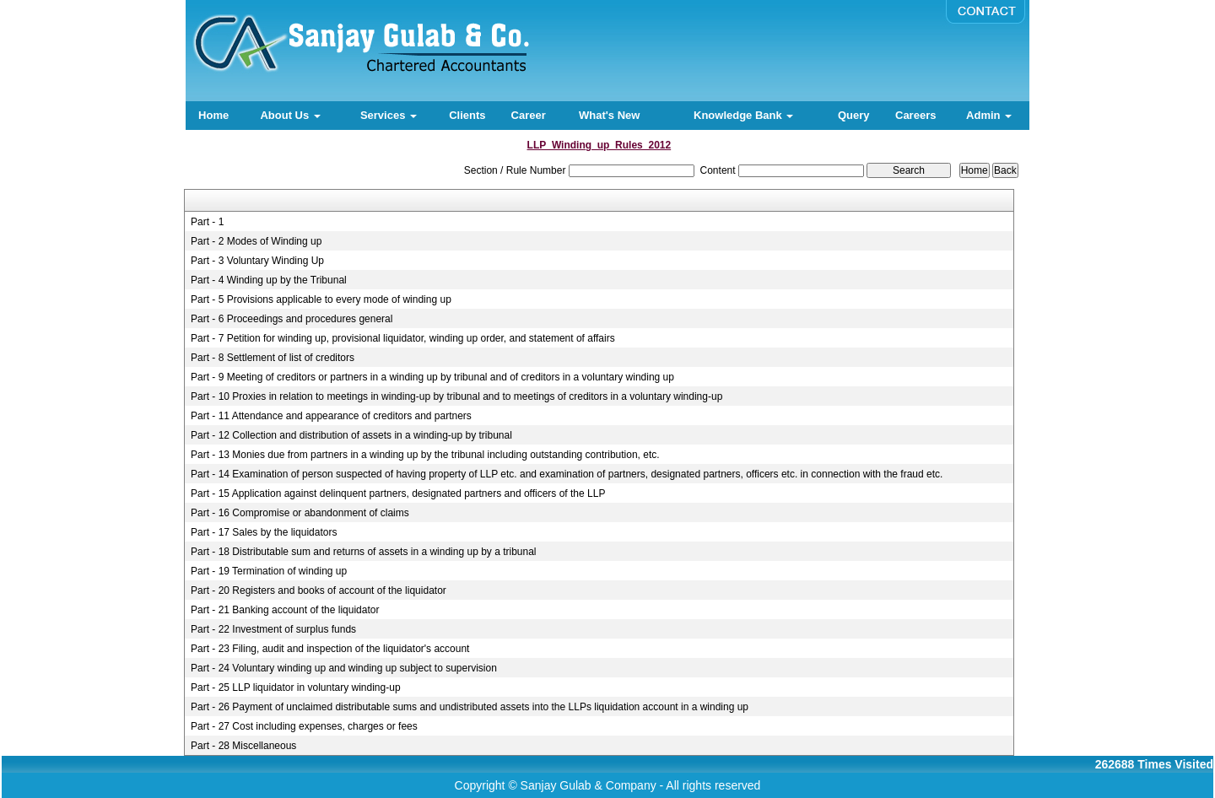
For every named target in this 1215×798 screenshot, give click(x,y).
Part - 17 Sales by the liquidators (264, 532)
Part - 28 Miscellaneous (243, 746)
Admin (989, 115)
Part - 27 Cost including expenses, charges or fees (304, 726)
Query (854, 115)
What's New (609, 115)
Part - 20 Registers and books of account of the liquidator (318, 590)
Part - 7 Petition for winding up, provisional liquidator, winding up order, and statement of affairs (403, 338)
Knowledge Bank (743, 115)
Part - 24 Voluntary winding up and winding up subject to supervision (344, 668)
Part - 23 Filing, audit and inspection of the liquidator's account (330, 649)
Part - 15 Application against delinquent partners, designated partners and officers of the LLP (398, 493)
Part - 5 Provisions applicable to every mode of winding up (321, 299)
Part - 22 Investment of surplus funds (273, 629)
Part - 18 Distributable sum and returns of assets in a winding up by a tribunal (364, 552)
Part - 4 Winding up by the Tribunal (269, 280)
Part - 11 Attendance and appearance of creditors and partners (331, 416)
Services (388, 115)
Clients (467, 115)
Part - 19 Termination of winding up (269, 571)
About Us (290, 115)
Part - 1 (207, 222)
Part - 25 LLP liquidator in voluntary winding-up (296, 687)
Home (213, 115)
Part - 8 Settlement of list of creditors (272, 358)
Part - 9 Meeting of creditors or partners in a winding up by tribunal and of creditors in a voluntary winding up (432, 377)
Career (528, 115)
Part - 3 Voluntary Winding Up (257, 261)
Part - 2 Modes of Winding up (256, 241)
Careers (915, 115)
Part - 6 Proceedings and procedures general (291, 319)
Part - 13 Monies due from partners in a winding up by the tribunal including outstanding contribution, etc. (425, 455)
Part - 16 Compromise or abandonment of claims (300, 513)
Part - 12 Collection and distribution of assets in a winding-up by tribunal (351, 435)
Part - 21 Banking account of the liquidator (285, 610)
